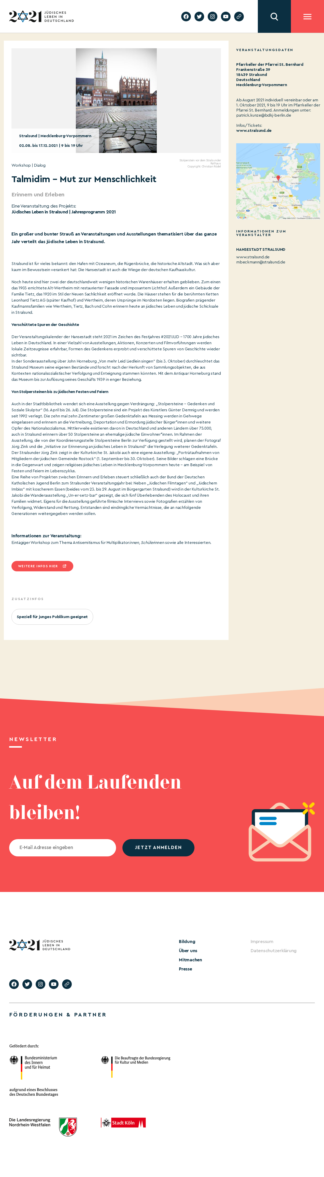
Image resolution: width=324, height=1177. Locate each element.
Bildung (187, 941)
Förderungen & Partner (58, 1014)
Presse (185, 969)
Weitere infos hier (38, 566)
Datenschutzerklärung (274, 950)
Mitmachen (190, 960)
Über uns (188, 950)
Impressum (262, 941)
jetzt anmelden (158, 847)
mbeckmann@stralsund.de (260, 262)
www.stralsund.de (254, 131)
